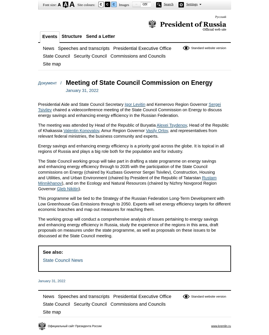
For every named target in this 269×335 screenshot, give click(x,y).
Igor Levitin (135, 104)
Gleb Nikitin (67, 189)
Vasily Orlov (157, 130)
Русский (220, 17)
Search (168, 4)
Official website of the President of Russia (187, 25)
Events (49, 36)
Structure (72, 36)
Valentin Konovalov (81, 130)
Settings (192, 4)
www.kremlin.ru (221, 326)
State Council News (63, 260)
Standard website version (208, 48)
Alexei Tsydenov (172, 125)
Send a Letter (100, 36)
